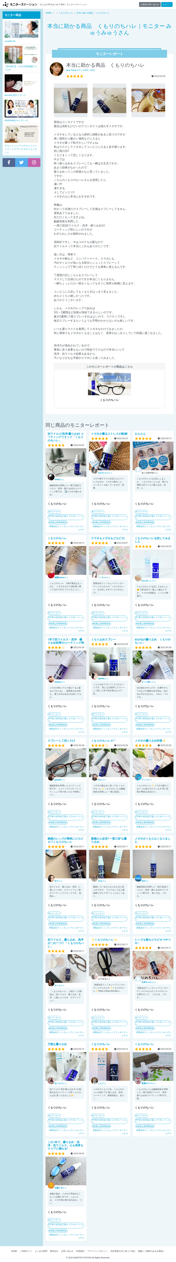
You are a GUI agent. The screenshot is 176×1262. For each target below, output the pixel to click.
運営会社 (54, 1251)
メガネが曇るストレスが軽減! (109, 433)
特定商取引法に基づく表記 (123, 1251)
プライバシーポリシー (97, 1251)
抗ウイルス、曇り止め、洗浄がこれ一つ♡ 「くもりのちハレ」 (66, 943)
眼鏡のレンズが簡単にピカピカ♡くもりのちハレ (65, 840)
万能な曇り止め (57, 1044)
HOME (14, 1251)
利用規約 (80, 1251)
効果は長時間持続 (58, 522)
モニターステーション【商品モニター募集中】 (20, 4)
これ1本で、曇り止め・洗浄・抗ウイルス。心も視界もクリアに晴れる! (65, 1145)
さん (59, 479)
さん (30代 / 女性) (80, 70)
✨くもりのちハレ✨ (104, 939)
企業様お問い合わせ (150, 4)
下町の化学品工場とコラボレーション (65, 517)
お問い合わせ (67, 1251)
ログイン (167, 4)
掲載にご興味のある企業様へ (151, 1251)
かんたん (140, 433)
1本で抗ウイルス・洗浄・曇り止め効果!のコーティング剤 (66, 641)
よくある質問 (41, 1251)
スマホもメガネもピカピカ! (108, 538)
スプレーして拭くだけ (61, 740)
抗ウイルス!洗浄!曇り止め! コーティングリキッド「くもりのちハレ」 (66, 437)
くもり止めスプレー (103, 639)
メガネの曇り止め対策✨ (150, 740)
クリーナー (55, 512)
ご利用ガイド (26, 1251)
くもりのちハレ (57, 538)
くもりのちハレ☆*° (103, 740)
